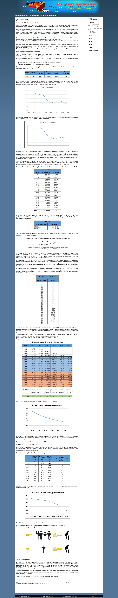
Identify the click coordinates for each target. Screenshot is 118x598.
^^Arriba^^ (95, 594)
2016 (90, 37)
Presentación (93, 19)
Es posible (92, 31)
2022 (90, 35)
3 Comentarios (35, 22)
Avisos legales (93, 50)
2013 (90, 41)
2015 (90, 38)
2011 (90, 44)
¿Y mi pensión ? (22, 20)
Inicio (90, 18)
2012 (90, 43)
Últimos (91, 22)
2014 (90, 40)
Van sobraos (93, 32)
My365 (51, 596)
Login (90, 47)
